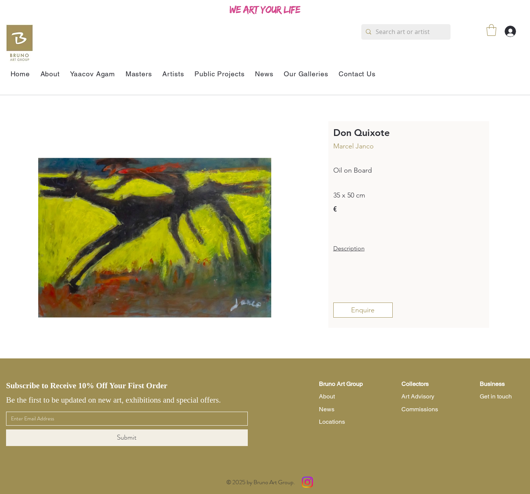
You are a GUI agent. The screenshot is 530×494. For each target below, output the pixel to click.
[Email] (124, 419)
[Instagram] (307, 482)
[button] (491, 30)
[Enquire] (363, 310)
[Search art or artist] (405, 32)
